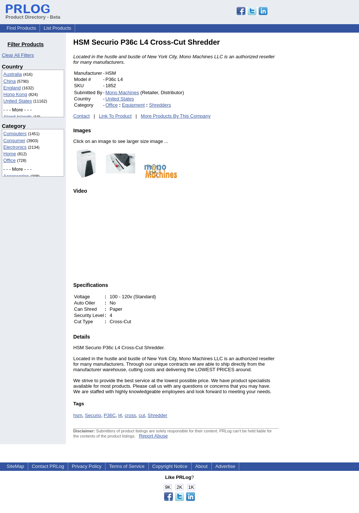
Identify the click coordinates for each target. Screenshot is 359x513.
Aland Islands (17, 116)
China (9, 81)
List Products (57, 28)
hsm (77, 415)
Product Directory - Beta (32, 14)
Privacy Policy (86, 466)
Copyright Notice (170, 466)
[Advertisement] (328, 148)
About (201, 466)
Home (9, 153)
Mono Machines (122, 92)
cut (142, 415)
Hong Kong (15, 94)
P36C (110, 415)
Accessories (16, 176)
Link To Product (115, 116)
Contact (81, 116)
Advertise (225, 466)
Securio (93, 415)
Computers (15, 133)
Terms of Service (127, 466)
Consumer (14, 140)
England (12, 88)
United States (17, 101)
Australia (12, 74)
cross (130, 415)
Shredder (157, 415)
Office (9, 160)
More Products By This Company (176, 116)
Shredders (160, 105)
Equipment (133, 105)
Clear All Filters (18, 55)
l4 (120, 415)
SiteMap (15, 466)
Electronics (15, 147)
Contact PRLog (48, 466)
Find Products (21, 28)
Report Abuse (153, 436)
